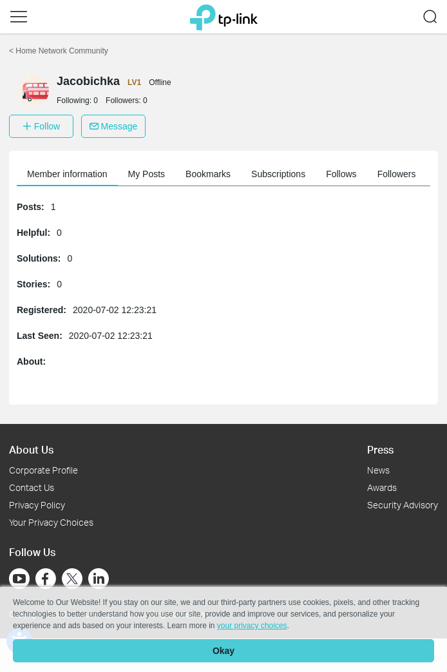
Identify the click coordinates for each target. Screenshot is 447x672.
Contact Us (31, 487)
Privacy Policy (37, 504)
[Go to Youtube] (19, 578)
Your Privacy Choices (51, 522)
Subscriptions (278, 174)
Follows (341, 174)
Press (380, 449)
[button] (18, 17)
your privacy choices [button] (252, 625)
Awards (382, 487)
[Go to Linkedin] (98, 578)
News (378, 470)
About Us (31, 449)
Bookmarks (208, 174)
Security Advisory (402, 504)
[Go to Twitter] (72, 579)
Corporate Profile (43, 470)
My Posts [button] (147, 174)
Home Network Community (58, 50)
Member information (67, 174)
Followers (396, 174)
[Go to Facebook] (45, 578)
